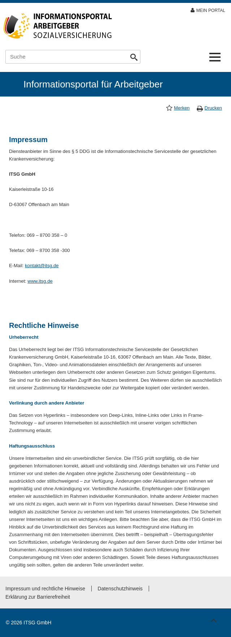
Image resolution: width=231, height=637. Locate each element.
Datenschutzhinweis (120, 588)
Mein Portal (210, 10)
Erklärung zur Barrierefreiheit (37, 597)
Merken (181, 108)
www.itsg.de (39, 281)
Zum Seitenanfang (212, 619)
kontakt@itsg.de (41, 265)
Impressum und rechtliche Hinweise (45, 588)
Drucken (213, 108)
